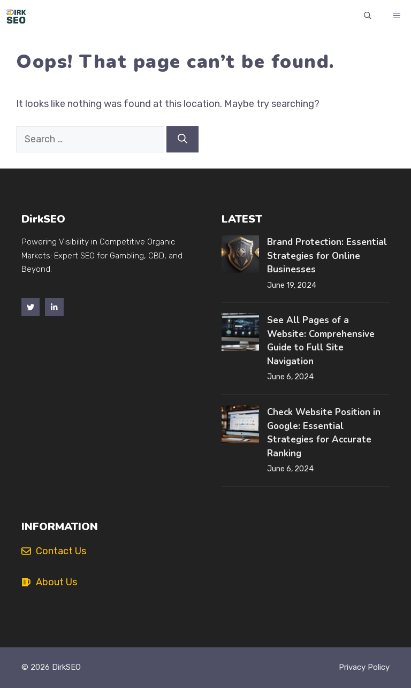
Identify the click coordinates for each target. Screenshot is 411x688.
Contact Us (61, 551)
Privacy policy (364, 667)
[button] (367, 16)
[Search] (182, 139)
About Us (56, 582)
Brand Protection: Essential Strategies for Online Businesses (327, 256)
